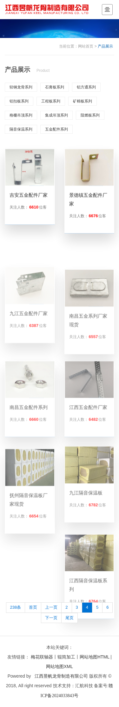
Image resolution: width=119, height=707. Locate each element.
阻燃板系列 (90, 115)
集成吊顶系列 (56, 115)
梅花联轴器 (42, 656)
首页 (33, 607)
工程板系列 (50, 101)
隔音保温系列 (21, 129)
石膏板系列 (54, 87)
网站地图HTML (94, 656)
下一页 (51, 617)
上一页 (51, 607)
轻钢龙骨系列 (21, 87)
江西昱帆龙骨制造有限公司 (61, 676)
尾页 (69, 617)
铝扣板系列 (19, 101)
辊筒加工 (66, 656)
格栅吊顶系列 (21, 115)
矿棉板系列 (82, 101)
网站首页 (85, 46)
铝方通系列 (86, 87)
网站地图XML (59, 666)
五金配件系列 (56, 129)
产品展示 (105, 46)
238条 (15, 607)
